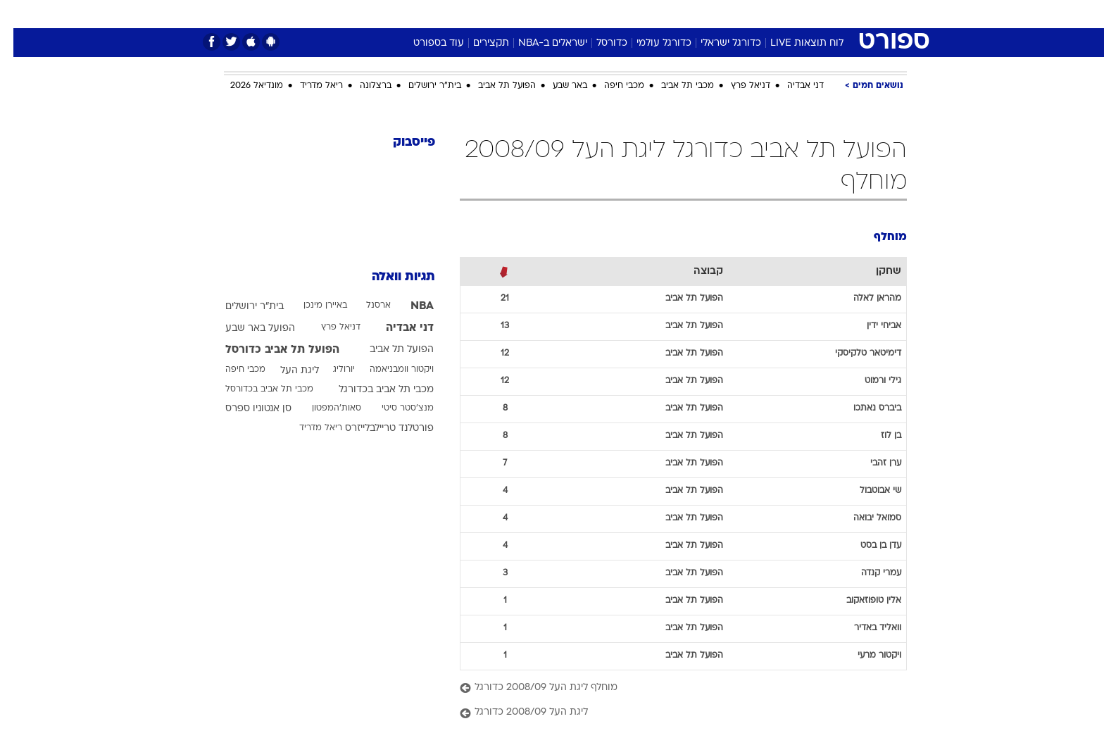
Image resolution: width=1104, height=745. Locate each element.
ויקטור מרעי (866, 655)
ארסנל (365, 305)
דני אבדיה (792, 86)
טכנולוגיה (443, 13)
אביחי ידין (870, 326)
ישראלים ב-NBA (539, 43)
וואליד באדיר (864, 628)
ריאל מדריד (308, 86)
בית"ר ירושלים (421, 86)
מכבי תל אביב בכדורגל (372, 389)
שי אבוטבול (867, 491)
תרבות (707, 13)
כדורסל (598, 43)
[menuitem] (792, 14)
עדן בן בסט (867, 545)
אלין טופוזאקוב (860, 600)
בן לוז (877, 436)
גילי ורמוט (869, 381)
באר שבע (556, 86)
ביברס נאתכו (864, 408)
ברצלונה (362, 86)
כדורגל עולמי (650, 43)
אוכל (587, 13)
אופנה (391, 13)
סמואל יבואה (864, 518)
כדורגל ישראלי (717, 43)
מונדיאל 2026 (243, 86)
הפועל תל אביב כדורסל (269, 350)
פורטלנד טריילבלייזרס (376, 428)
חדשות (801, 13)
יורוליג (330, 369)
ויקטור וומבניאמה (388, 369)
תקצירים (478, 43)
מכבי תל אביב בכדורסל (256, 389)
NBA (408, 306)
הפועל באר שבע (247, 328)
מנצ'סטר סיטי (394, 408)
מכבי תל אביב (674, 86)
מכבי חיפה (611, 86)
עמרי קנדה (868, 573)
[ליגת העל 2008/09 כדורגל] (669, 713)
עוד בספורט (425, 43)
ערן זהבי (872, 463)
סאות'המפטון (323, 408)
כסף (624, 13)
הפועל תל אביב (493, 86)
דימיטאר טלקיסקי (855, 353)
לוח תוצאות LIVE (793, 43)
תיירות (495, 13)
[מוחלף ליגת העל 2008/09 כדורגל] (669, 688)
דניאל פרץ (737, 86)
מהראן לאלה (864, 298)
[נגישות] (19, 14)
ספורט (753, 13)
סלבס (663, 13)
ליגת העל (286, 370)
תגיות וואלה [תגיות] (390, 277)
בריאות (543, 13)
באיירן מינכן (312, 305)
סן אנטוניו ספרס (245, 408)
